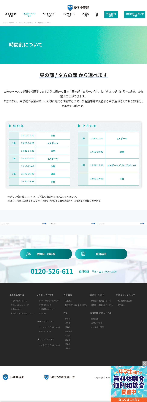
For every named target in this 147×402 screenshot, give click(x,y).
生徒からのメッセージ (20, 316)
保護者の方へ (16, 320)
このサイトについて (125, 306)
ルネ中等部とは (10, 16)
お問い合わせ (96, 334)
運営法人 (121, 316)
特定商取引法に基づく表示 (76, 316)
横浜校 (67, 338)
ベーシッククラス (49, 16)
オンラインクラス (69, 16)
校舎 (97, 16)
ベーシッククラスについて (49, 338)
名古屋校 (68, 342)
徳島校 (67, 355)
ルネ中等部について (19, 312)
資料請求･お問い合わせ (135, 15)
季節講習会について (74, 228)
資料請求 (101, 265)
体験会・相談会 (45, 265)
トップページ (8, 22)
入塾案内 (85, 16)
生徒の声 (42, 324)
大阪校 (67, 346)
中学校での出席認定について (22, 324)
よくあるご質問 (97, 338)
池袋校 (67, 334)
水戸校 (67, 329)
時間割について (45, 316)
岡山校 (67, 351)
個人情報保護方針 (124, 312)
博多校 (67, 359)
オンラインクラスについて (49, 356)
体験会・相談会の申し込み (102, 316)
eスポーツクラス (29, 16)
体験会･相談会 (111, 15)
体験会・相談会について (101, 312)
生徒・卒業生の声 (123, 228)
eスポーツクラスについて (25, 228)
